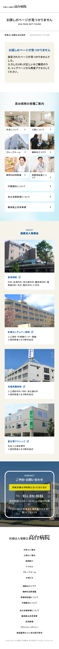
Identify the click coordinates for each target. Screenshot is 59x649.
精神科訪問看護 (30, 591)
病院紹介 (29, 561)
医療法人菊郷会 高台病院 (14, 35)
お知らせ (29, 577)
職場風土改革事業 (17, 211)
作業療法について (17, 190)
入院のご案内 (29, 555)
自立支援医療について (19, 201)
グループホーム (29, 572)
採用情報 (29, 621)
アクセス (29, 566)
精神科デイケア (29, 586)
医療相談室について (29, 597)
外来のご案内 (29, 549)
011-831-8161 (33, 498)
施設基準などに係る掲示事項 (29, 632)
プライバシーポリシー (29, 627)
